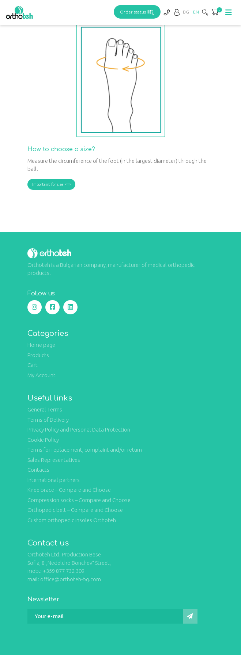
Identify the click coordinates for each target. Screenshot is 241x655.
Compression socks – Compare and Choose (79, 500)
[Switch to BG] (186, 11)
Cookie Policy (43, 440)
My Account (41, 375)
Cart (32, 365)
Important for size (51, 184)
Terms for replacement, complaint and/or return (84, 450)
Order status (137, 11)
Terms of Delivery (48, 420)
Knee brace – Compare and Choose (69, 490)
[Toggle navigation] (228, 12)
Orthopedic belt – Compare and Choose (75, 510)
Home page (41, 345)
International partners (53, 480)
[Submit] (190, 616)
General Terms (44, 409)
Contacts (38, 470)
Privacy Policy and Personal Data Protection (78, 429)
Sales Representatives (53, 460)
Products (38, 355)
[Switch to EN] (196, 11)
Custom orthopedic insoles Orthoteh (71, 520)
